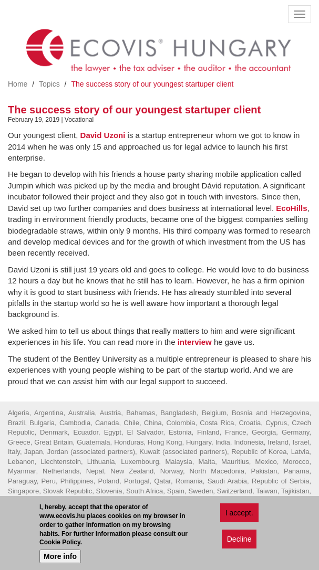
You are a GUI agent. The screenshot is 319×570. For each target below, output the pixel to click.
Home (17, 84)
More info (60, 558)
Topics (49, 84)
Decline (239, 540)
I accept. (239, 514)
